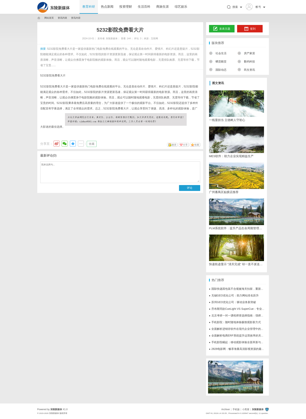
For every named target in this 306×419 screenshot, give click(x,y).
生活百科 (144, 6)
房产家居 (246, 53)
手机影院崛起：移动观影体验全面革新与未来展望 (240, 342)
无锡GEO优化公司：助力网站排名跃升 (234, 295)
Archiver (225, 409)
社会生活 (218, 53)
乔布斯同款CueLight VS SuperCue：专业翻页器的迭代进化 (246, 308)
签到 (250, 29)
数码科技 (246, 61)
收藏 (91, 143)
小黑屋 (245, 409)
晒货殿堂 (218, 61)
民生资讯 (246, 69)
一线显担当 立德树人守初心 (227, 120)
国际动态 (218, 69)
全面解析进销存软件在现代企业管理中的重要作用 (240, 328)
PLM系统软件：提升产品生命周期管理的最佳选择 (236, 228)
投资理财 (125, 6)
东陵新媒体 (60, 8)
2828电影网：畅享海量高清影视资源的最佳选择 (239, 348)
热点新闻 (107, 6)
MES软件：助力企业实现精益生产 (231, 156)
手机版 (236, 409)
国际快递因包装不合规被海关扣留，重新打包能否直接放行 (246, 288)
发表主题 (221, 29)
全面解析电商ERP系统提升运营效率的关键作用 (239, 335)
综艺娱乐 (181, 6)
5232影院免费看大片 (53, 75)
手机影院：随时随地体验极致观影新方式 (235, 322)
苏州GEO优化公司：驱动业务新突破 (232, 302)
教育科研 (88, 6)
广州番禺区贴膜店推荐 (223, 192)
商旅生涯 (162, 6)
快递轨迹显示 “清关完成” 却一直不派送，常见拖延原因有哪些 (236, 264)
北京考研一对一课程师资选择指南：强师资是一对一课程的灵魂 (248, 315)
